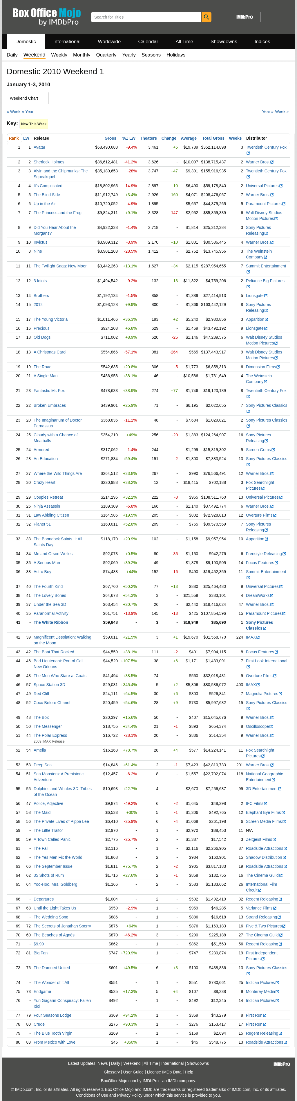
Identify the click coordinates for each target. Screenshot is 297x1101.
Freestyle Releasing (266, 553)
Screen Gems (260, 449)
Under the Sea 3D (50, 604)
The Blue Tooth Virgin (53, 1033)
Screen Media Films (266, 821)
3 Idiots (40, 280)
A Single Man (46, 375)
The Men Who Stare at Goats (60, 675)
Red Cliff (41, 693)
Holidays (175, 55)
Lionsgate (257, 295)
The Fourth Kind (48, 586)
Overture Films (261, 515)
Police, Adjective (48, 803)
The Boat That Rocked (54, 652)
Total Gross (213, 138)
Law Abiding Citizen (51, 515)
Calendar (148, 41)
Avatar (39, 147)
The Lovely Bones (50, 595)
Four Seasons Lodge (52, 1015)
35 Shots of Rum (49, 875)
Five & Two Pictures (266, 926)
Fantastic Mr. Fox (49, 390)
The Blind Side (47, 194)
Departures (44, 899)
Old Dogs (42, 337)
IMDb (173, 1080)
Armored (41, 449)
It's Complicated (48, 185)
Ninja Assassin (47, 506)
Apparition (257, 319)
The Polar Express (50, 735)
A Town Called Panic (52, 839)
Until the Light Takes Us (55, 908)
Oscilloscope (259, 726)
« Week (13, 111)
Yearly (129, 55)
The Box (41, 717)
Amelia (40, 750)
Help (189, 1072)
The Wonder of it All (51, 982)
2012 (38, 304)
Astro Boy (42, 571)
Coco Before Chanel (52, 702)
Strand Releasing (263, 917)
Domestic (25, 41)
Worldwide (109, 41)
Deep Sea (43, 765)
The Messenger (48, 726)
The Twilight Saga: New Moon (61, 266)
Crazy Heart (44, 482)
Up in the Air (45, 203)
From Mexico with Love (54, 1042)
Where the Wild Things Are (58, 473)
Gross (110, 138)
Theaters (148, 138)
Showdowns (224, 41)
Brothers (41, 295)
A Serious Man (47, 562)
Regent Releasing (264, 899)
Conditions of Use (92, 1095)
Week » (282, 111)
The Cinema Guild (264, 875)
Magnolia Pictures (264, 693)
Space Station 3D (49, 684)
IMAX (253, 637)
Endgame (42, 991)
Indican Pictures (262, 982)
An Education (46, 458)
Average (189, 138)
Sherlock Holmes (49, 162)
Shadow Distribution (266, 857)
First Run (256, 1015)
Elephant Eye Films (265, 812)
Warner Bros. (260, 162)
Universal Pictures (264, 185)
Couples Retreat (48, 497)
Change (169, 138)
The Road (42, 366)
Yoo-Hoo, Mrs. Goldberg (55, 884)
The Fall (41, 848)
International (67, 41)
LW (26, 138)
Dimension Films (263, 366)
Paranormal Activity (51, 613)
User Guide (133, 1072)
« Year (28, 111)
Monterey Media (262, 991)
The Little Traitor (48, 830)
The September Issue (53, 866)
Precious (41, 328)
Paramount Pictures (266, 203)
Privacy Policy (129, 1095)
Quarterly (106, 55)
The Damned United (52, 967)
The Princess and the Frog (58, 212)
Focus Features (262, 562)
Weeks (235, 138)
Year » (268, 111)
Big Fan (41, 953)
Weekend (132, 1063)
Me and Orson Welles (53, 553)
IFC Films (257, 803)
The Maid (42, 812)
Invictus (40, 242)
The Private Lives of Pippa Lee (61, 821)
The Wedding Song (51, 917)
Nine (38, 251)
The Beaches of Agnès (54, 935)
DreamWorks (260, 595)
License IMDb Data (164, 1072)
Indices (262, 41)
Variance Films (261, 908)
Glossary (112, 1072)
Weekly (59, 55)
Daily (12, 55)
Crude (39, 1024)
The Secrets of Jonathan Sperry (62, 926)
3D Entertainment (264, 788)
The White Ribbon (51, 622)
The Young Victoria (51, 319)
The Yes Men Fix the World (58, 857)
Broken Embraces (50, 405)
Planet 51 (42, 524)
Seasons (151, 55)
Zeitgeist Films (261, 839)
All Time (184, 41)
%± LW (128, 138)
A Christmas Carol (50, 352)
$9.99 (39, 944)
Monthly (81, 55)
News (103, 1063)
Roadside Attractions (266, 848)
